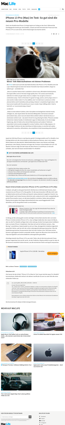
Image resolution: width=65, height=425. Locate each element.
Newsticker (4, 9)
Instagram (42, 422)
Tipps (28, 9)
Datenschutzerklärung (22, 420)
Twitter (42, 418)
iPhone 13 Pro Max (32, 266)
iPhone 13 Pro (23, 266)
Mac (11, 9)
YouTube (42, 420)
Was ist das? (57, 15)
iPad (20, 9)
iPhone (15, 9)
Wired (10, 84)
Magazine (34, 9)
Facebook (42, 416)
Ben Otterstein (11, 34)
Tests (24, 9)
